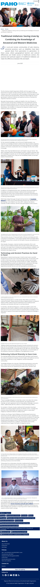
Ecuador (3, 518)
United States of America (14, 515)
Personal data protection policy (8, 559)
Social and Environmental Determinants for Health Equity (15, 523)
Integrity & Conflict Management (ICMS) (10, 555)
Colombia (24, 515)
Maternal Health (6, 532)
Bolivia (31, 515)
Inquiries (4, 566)
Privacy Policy (5, 557)
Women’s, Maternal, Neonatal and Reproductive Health (21, 518)
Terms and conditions (6, 560)
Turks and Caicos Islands (7, 520)
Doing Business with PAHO (7, 554)
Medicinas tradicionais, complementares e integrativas (15, 534)
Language (36, 1)
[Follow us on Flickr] (16, 575)
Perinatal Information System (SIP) (10, 525)
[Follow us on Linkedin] (13, 575)
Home (2, 29)
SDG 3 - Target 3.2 (6, 513)
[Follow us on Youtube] (11, 575)
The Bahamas (19, 520)
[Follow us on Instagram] (8, 575)
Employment (4, 545)
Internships (4, 547)
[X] (3, 575)
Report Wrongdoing (20, 569)
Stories (6, 29)
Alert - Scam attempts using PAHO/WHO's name (12, 552)
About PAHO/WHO (6, 544)
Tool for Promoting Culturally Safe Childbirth (22, 503)
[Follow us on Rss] (18, 575)
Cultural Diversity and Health (20, 532)
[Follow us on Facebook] (6, 575)
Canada (3, 515)
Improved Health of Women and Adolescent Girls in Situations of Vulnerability (16, 529)
